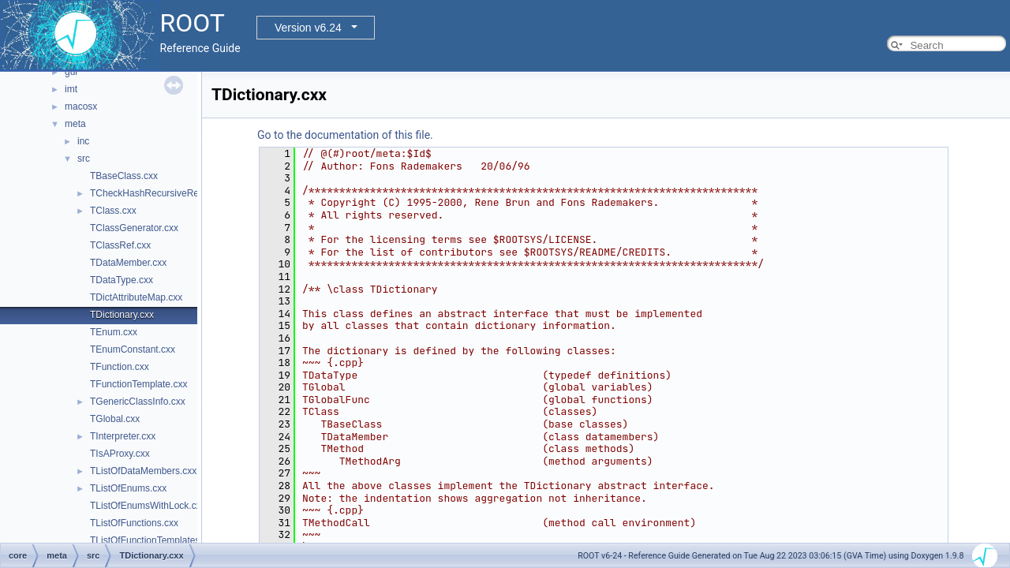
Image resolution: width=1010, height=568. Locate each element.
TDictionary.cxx (122, 314)
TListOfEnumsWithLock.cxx (148, 505)
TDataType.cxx (121, 280)
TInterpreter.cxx (122, 436)
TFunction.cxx (119, 366)
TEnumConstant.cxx (132, 349)
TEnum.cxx (113, 332)
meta (75, 123)
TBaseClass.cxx (124, 175)
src (83, 158)
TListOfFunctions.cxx (134, 523)
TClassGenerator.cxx (134, 228)
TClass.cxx (113, 210)
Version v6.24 (308, 27)
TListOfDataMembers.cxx (143, 470)
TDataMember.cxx (128, 262)
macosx (81, 106)
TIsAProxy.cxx (120, 453)
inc (83, 141)
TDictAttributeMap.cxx (136, 297)
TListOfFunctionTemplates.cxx (153, 540)
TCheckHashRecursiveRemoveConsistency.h (185, 193)
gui (71, 71)
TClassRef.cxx (120, 245)
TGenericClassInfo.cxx (137, 401)
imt (71, 89)
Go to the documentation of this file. (345, 135)
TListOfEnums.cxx (128, 488)
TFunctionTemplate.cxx (138, 384)
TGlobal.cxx (115, 418)
